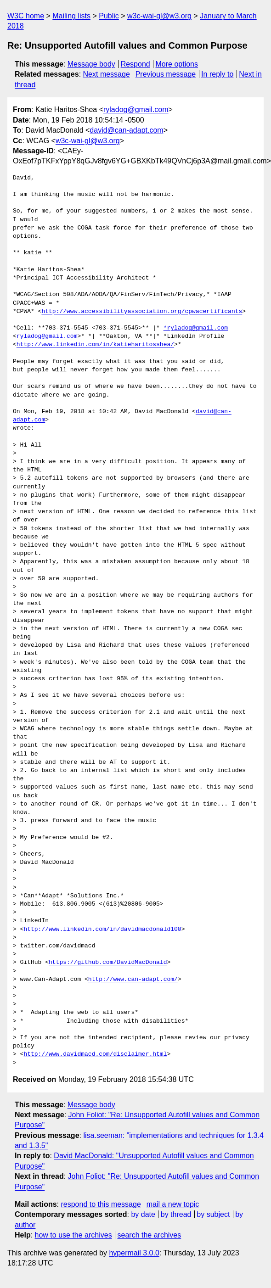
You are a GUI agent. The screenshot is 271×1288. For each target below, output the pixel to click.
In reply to (217, 74)
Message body (91, 64)
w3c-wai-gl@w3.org (159, 16)
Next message (106, 74)
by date (143, 1214)
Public (109, 16)
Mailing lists (71, 16)
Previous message (166, 74)
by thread (176, 1214)
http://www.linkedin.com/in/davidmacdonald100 (102, 929)
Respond (135, 64)
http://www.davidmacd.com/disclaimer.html (95, 1054)
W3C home (25, 16)
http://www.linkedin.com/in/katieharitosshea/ (95, 345)
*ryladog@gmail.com (196, 328)
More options (177, 64)
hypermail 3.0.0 (134, 1253)
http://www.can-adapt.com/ (133, 979)
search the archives (149, 1235)
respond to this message (101, 1204)
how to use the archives (73, 1235)
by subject (213, 1214)
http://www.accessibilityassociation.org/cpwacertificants (141, 312)
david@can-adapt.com (126, 130)
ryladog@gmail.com (136, 109)
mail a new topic (173, 1204)
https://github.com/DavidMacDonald (108, 962)
